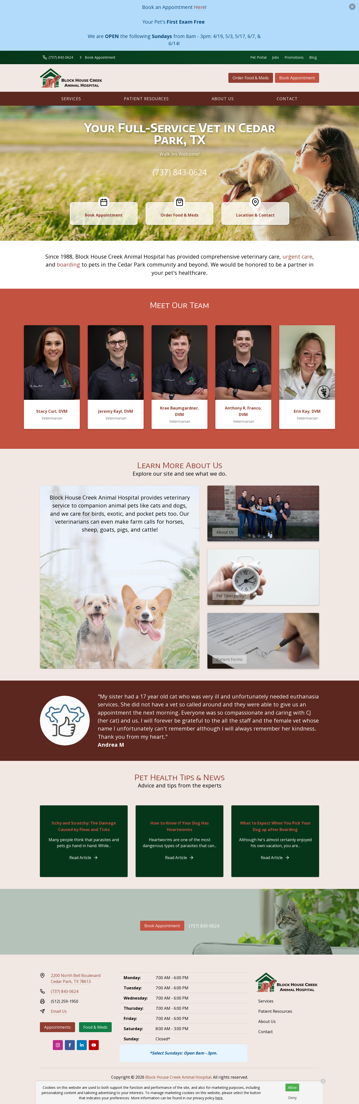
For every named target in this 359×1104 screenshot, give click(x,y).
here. (219, 1098)
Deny (292, 1097)
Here (199, 7)
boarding (68, 264)
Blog (313, 57)
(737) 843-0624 (180, 172)
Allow (292, 1087)
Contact (287, 98)
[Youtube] (94, 1045)
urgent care (297, 256)
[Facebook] (70, 1045)
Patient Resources (146, 98)
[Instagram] (58, 1045)
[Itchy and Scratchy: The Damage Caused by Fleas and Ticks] (83, 858)
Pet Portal (258, 57)
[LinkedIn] (82, 1045)
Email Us (59, 1011)
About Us (223, 98)
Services (71, 98)
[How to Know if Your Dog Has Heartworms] (179, 858)
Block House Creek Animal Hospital (178, 1077)
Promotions (294, 57)
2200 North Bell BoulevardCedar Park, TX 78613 (75, 978)
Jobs (275, 57)
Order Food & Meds (251, 78)
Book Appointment (297, 78)
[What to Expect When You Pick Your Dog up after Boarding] (275, 858)
